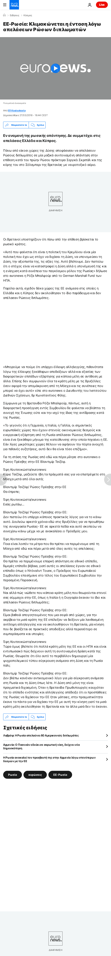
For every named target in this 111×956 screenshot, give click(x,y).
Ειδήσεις (14, 15)
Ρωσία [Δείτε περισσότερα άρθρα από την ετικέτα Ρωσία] (12, 774)
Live (102, 4)
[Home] (4, 15)
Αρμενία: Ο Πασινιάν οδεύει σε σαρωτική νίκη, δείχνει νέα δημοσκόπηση (41, 746)
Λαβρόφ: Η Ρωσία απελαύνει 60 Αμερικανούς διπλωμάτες (41, 735)
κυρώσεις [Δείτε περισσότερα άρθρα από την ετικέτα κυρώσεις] (35, 774)
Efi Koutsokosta (16, 110)
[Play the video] (55, 68)
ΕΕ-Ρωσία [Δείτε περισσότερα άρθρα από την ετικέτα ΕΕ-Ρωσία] (60, 774)
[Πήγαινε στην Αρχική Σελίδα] (14, 4)
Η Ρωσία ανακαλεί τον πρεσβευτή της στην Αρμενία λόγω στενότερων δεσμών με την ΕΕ (49, 759)
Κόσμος (28, 15)
